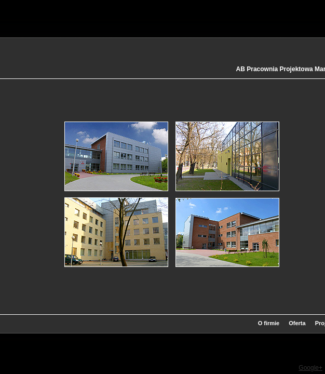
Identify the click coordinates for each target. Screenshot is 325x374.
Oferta (297, 323)
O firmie (269, 323)
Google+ (310, 367)
